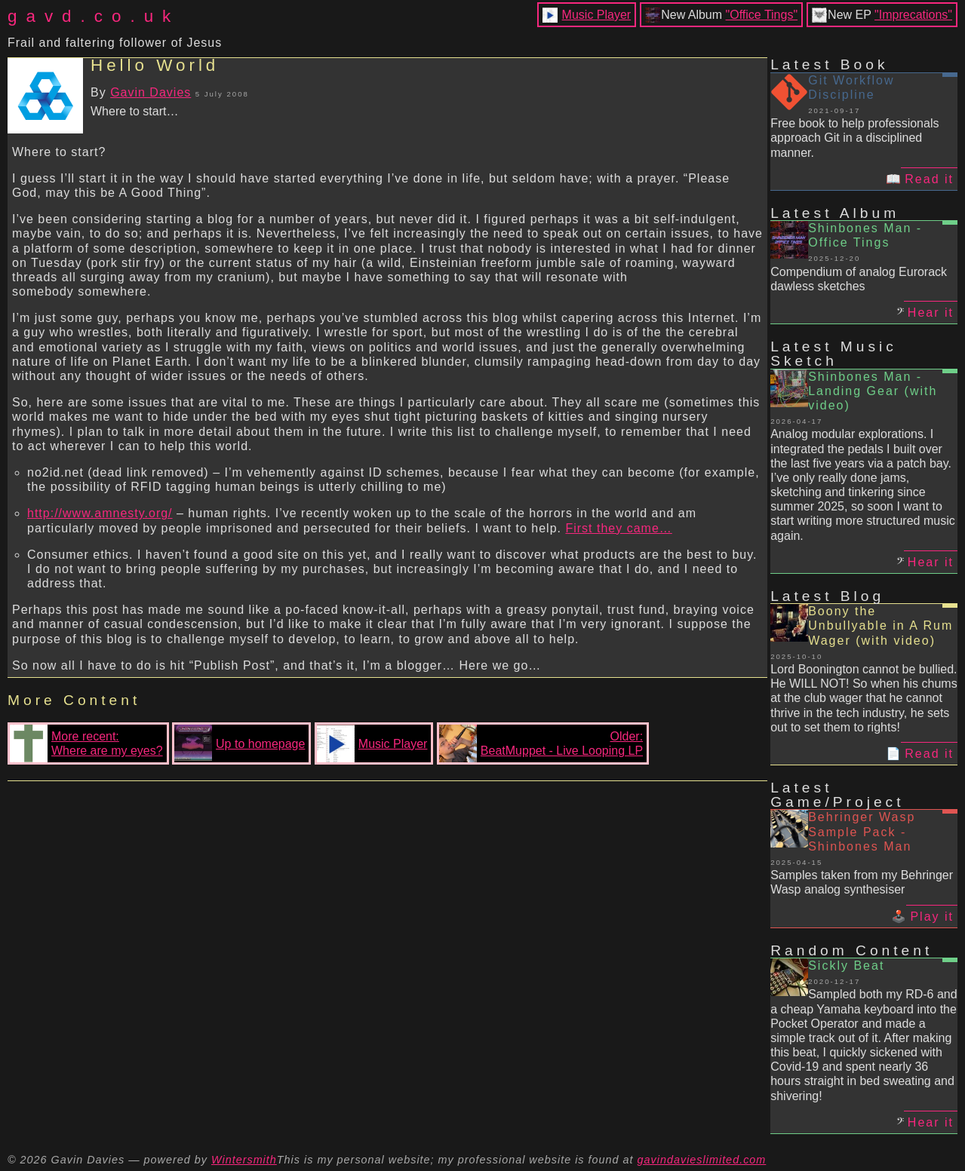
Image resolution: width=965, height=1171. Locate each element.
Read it (929, 179)
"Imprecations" (913, 14)
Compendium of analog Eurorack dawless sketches (858, 279)
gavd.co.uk (94, 16)
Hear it (931, 312)
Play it (932, 916)
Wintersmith (244, 1160)
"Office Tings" (762, 14)
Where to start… (134, 111)
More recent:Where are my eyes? (86, 743)
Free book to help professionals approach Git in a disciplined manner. (854, 137)
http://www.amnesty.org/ (100, 513)
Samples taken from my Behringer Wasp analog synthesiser (861, 882)
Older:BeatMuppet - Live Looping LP (541, 743)
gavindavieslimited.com (702, 1160)
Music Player (597, 14)
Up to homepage (239, 743)
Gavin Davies (150, 92)
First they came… (618, 528)
